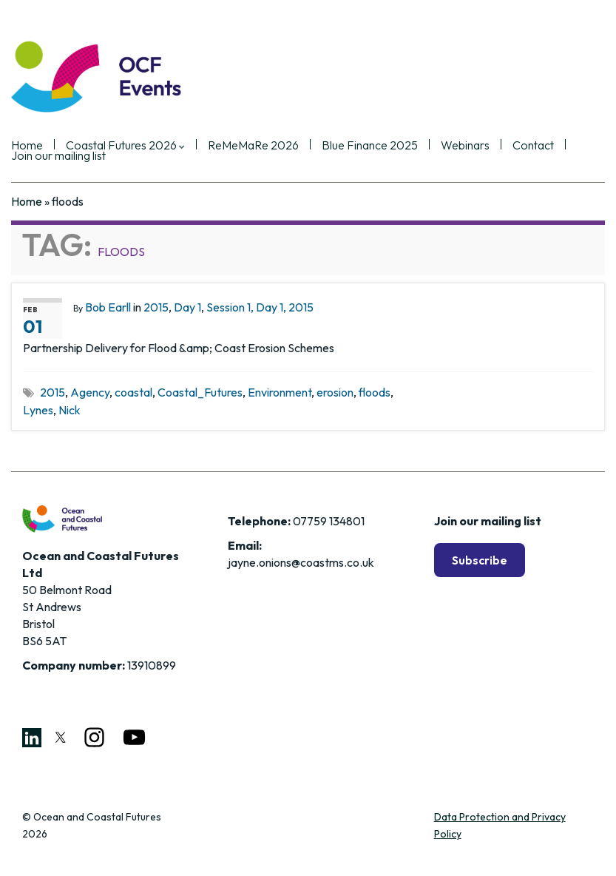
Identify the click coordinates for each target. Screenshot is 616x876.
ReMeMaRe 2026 (253, 145)
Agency (89, 392)
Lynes (38, 409)
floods (374, 392)
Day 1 (187, 307)
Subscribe (479, 560)
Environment (279, 392)
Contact (533, 145)
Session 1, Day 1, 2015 (260, 307)
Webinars (465, 145)
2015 (156, 307)
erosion (335, 392)
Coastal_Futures (200, 392)
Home (26, 201)
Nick (69, 409)
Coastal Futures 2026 (125, 145)
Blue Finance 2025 (370, 145)
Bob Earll (108, 307)
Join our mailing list (58, 156)
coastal (133, 392)
